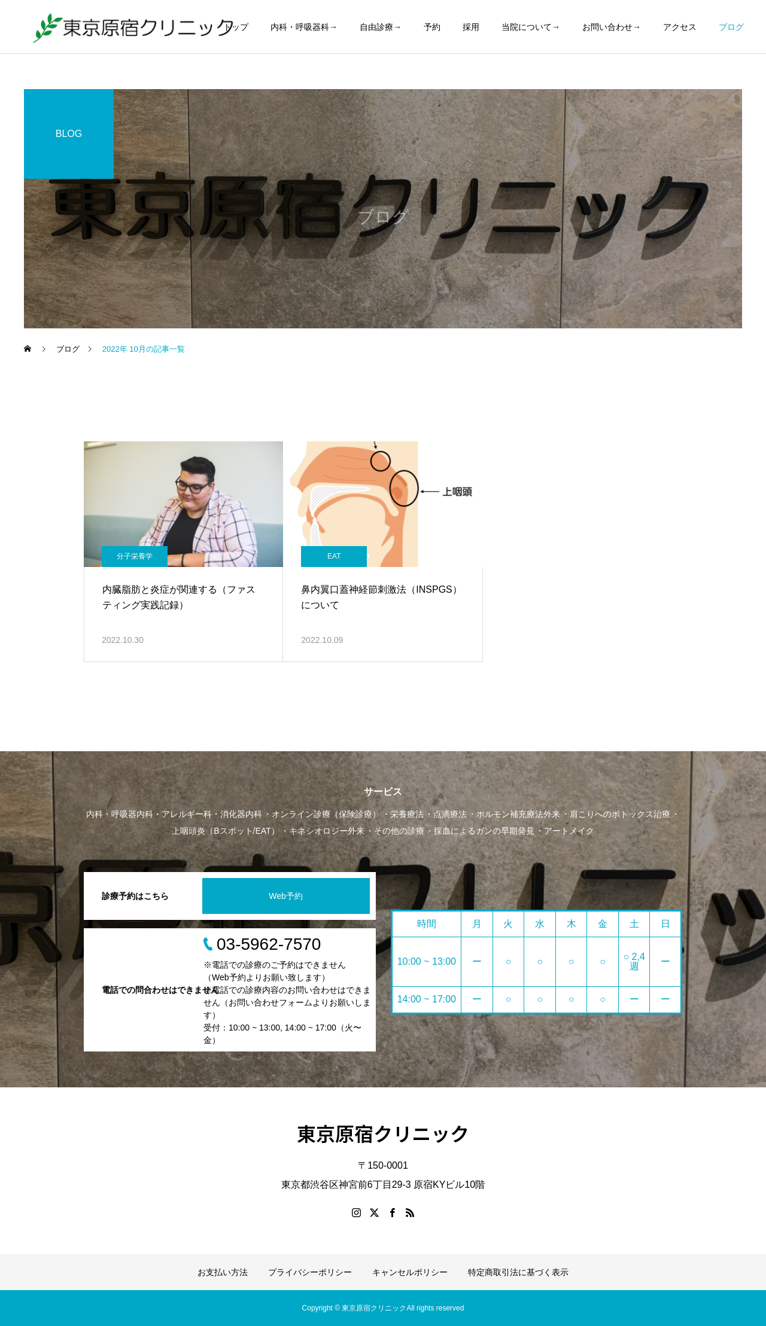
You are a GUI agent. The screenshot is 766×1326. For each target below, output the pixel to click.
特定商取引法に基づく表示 (518, 1272)
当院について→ (530, 27)
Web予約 (286, 896)
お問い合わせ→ (611, 27)
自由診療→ (381, 27)
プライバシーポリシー (310, 1272)
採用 (471, 27)
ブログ (731, 27)
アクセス (680, 27)
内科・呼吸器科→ (304, 27)
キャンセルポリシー (410, 1272)
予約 (432, 27)
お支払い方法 (222, 1272)
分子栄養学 (135, 556)
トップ (235, 27)
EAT (334, 556)
